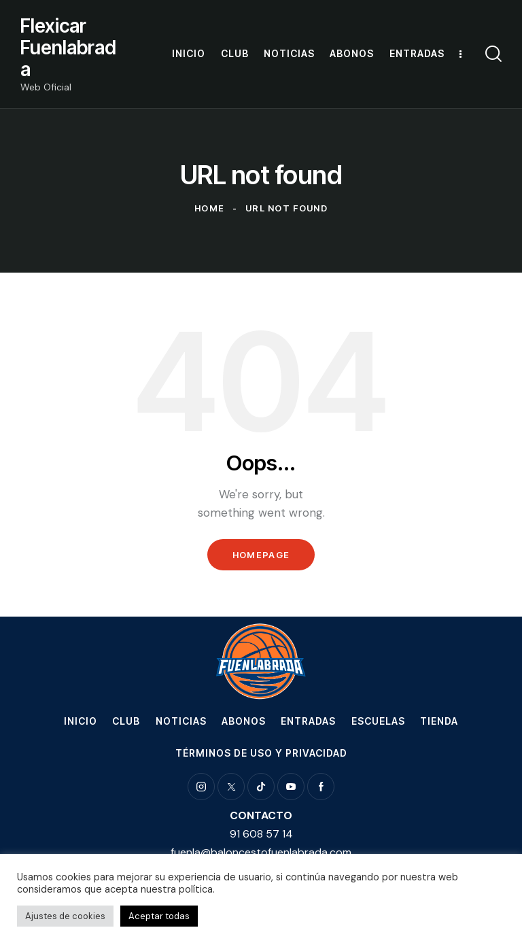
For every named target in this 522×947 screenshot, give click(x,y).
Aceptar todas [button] (159, 916)
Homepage (261, 554)
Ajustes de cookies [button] (65, 916)
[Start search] (493, 54)
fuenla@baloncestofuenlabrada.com (261, 852)
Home (209, 208)
